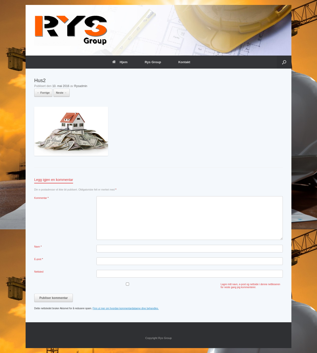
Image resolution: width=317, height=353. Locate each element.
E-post (38, 259)
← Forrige (43, 92)
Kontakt (184, 62)
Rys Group (153, 62)
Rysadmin (80, 86)
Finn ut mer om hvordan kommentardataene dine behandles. (126, 308)
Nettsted (38, 271)
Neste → (61, 92)
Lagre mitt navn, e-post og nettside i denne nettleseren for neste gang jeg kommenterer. (250, 286)
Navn (38, 246)
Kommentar (41, 198)
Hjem (119, 62)
